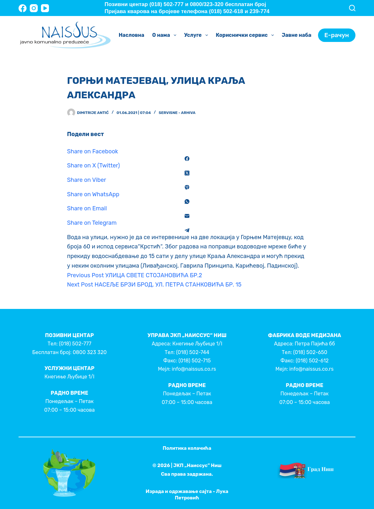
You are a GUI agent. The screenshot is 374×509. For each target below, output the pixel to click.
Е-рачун (336, 35)
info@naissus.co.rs (194, 369)
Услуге (197, 35)
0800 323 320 (90, 352)
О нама (165, 35)
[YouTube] (45, 8)
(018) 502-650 (310, 352)
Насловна (131, 35)
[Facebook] (23, 8)
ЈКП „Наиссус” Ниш (197, 465)
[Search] (352, 8)
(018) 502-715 (195, 361)
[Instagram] (34, 8)
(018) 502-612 (312, 361)
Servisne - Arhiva (177, 112)
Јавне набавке (305, 35)
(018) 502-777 (75, 344)
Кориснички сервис (246, 35)
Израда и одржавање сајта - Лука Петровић (187, 495)
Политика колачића (187, 448)
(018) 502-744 (192, 352)
